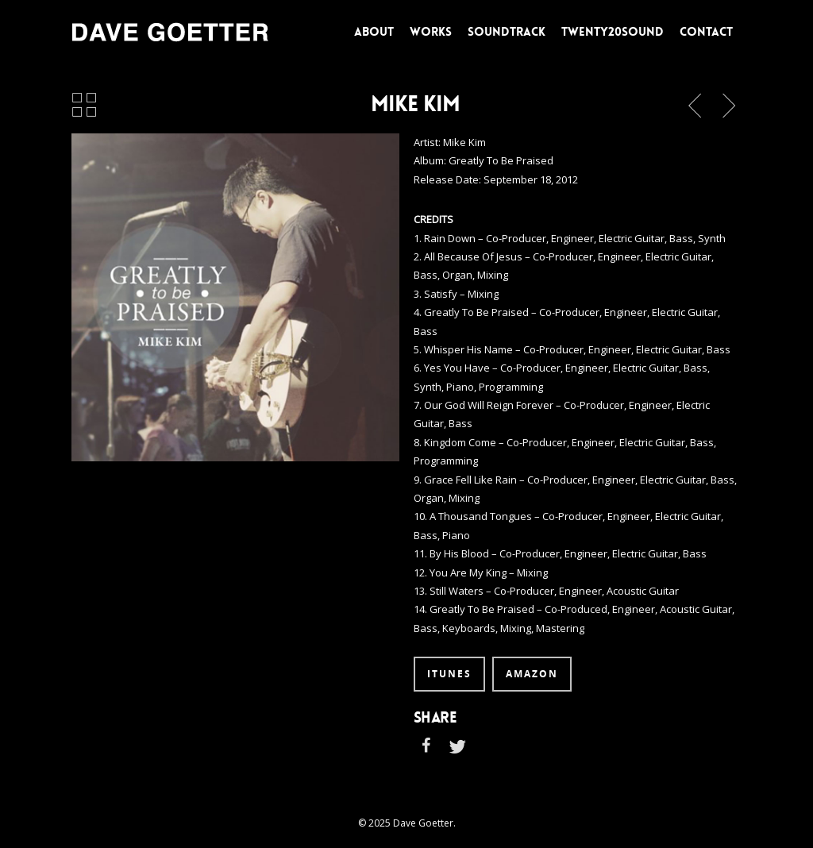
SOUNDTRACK (506, 32)
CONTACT (706, 32)
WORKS (431, 32)
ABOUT (374, 32)
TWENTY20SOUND (612, 32)
